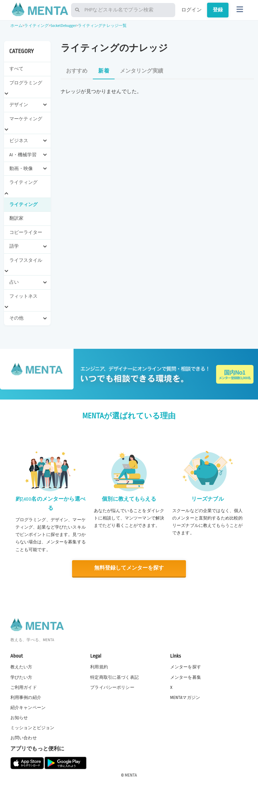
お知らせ (19, 717)
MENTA (131, 775)
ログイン (191, 9)
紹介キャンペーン (28, 707)
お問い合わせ (23, 738)
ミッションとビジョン (32, 727)
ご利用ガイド (23, 687)
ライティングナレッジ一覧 (102, 26)
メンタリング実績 (141, 71)
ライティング (36, 26)
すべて (16, 68)
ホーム (16, 26)
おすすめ (77, 71)
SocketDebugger (63, 26)
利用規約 (99, 667)
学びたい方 (21, 677)
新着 (103, 71)
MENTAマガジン (185, 697)
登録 (218, 9)
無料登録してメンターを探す (129, 568)
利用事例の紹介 (25, 697)
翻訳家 (16, 218)
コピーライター (26, 232)
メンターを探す (185, 667)
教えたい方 (21, 667)
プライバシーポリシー (112, 687)
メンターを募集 (185, 677)
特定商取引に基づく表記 (114, 677)
